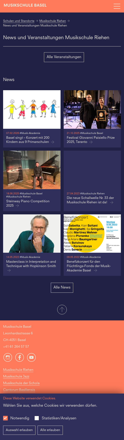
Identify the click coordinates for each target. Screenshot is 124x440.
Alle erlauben (50, 430)
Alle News (62, 287)
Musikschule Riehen (52, 21)
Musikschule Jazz (16, 376)
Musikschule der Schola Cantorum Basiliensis (21, 387)
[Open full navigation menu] (117, 6)
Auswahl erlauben (19, 430)
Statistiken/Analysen (59, 418)
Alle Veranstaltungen (64, 57)
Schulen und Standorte (18, 21)
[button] (62, 310)
